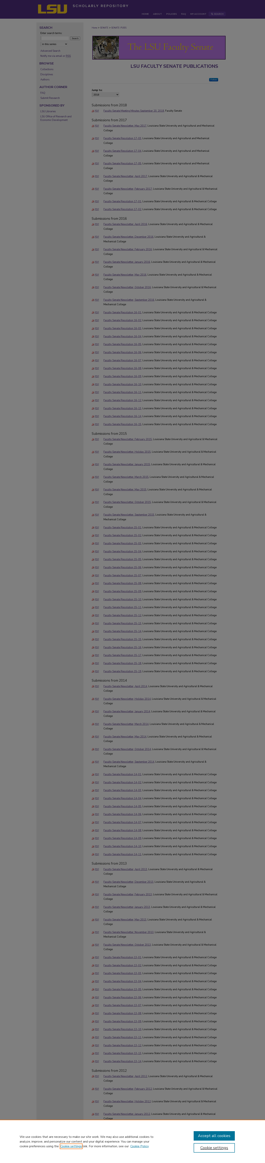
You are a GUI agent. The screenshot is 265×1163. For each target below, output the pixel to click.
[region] (132, 1141)
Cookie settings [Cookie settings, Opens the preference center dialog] (214, 1147)
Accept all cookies (214, 1135)
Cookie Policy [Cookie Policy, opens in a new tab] (139, 1146)
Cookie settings (71, 1146)
